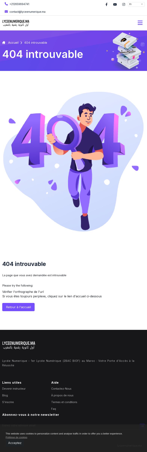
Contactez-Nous (61, 388)
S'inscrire (8, 402)
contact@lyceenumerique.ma (24, 11)
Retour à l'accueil (18, 307)
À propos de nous (62, 395)
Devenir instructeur (14, 388)
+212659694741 (16, 4)
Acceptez (15, 443)
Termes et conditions (64, 402)
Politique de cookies (16, 437)
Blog (5, 395)
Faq (53, 408)
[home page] (15, 23)
